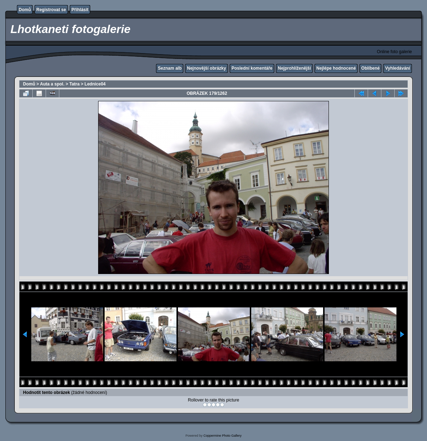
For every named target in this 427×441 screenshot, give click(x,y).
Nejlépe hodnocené (336, 68)
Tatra (74, 84)
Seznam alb (170, 68)
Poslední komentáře (251, 68)
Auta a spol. (52, 84)
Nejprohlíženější (294, 68)
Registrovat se (51, 9)
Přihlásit (80, 9)
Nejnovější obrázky (206, 68)
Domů (25, 9)
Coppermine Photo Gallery (222, 435)
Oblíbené (370, 68)
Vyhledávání (397, 68)
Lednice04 (95, 84)
